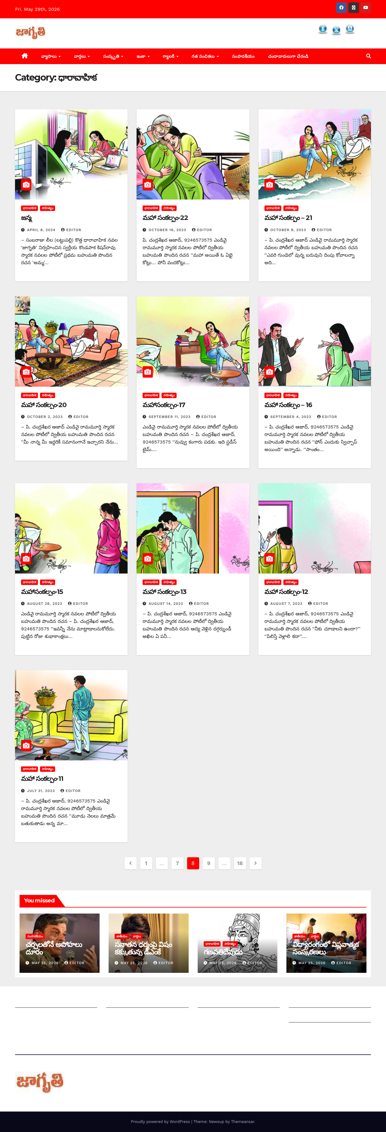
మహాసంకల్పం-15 (42, 592)
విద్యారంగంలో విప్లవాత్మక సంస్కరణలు (325, 948)
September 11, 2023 (170, 417)
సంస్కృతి (112, 56)
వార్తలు (80, 56)
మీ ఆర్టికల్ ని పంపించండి (130, 1001)
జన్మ (26, 218)
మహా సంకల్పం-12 (286, 592)
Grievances (302, 1016)
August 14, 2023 (167, 604)
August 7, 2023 (287, 604)
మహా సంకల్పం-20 (43, 405)
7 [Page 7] (177, 863)
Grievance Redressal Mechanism (327, 1001)
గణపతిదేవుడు (223, 952)
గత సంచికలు (204, 56)
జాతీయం (121, 936)
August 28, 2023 (45, 604)
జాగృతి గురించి (29, 1001)
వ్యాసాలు (49, 56)
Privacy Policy (305, 1031)
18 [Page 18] (239, 863)
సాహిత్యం (47, 208)
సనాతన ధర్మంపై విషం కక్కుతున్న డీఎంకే (143, 948)
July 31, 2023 (41, 791)
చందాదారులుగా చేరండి (288, 56)
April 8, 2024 (42, 230)
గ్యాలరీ (169, 56)
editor (71, 230)
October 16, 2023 (168, 230)
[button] (368, 56)
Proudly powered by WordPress (161, 1121)
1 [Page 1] (146, 863)
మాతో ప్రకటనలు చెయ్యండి (131, 1016)
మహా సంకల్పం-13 (164, 592)
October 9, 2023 (289, 230)
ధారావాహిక (29, 208)
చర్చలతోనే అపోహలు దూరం (54, 948)
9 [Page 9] (208, 863)
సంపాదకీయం (243, 56)
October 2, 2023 (45, 417)
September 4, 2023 (291, 417)
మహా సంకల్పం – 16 (288, 405)
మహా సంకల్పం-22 (165, 218)
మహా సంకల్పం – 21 (288, 218)
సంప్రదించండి (27, 1016)
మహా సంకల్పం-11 (42, 779)
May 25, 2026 (46, 963)
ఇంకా (142, 56)
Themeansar (242, 1121)
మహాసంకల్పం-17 (164, 405)
